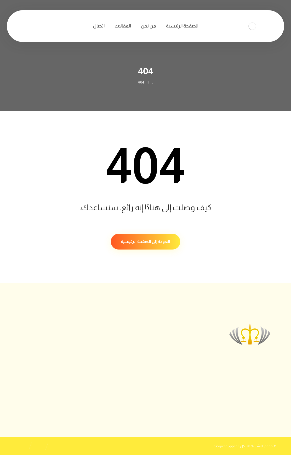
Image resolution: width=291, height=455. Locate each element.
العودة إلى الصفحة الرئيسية (145, 241)
